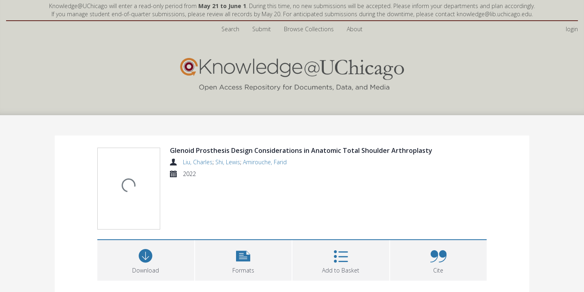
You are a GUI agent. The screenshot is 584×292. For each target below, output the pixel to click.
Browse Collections (309, 29)
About (355, 29)
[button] (243, 259)
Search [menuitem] (230, 29)
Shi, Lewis (227, 162)
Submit (261, 29)
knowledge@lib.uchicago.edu (494, 14)
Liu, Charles (198, 162)
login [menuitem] (572, 29)
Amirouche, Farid (265, 162)
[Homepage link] (292, 72)
